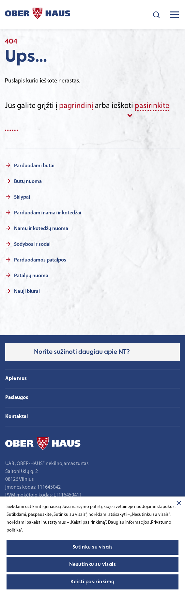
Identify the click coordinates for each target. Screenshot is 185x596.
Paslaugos (16, 397)
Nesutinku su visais (92, 564)
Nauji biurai (27, 291)
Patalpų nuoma (31, 276)
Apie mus (16, 378)
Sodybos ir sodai (32, 244)
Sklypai (22, 197)
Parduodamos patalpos (40, 260)
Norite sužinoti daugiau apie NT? (82, 352)
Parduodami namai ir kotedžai (47, 213)
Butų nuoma (28, 181)
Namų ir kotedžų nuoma (41, 228)
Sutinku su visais (92, 547)
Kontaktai (16, 416)
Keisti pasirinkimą (92, 582)
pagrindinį (76, 106)
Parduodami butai (34, 166)
